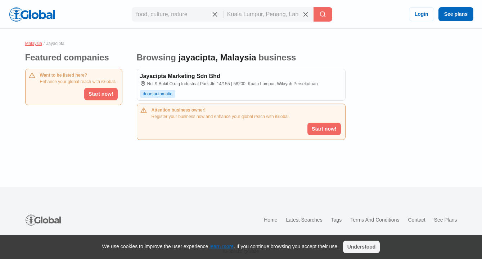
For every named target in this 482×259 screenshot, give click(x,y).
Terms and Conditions (374, 220)
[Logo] (32, 14)
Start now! (101, 94)
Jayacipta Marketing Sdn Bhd (180, 76)
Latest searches (304, 220)
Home (270, 220)
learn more (222, 246)
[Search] (323, 14)
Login (421, 14)
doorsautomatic (157, 93)
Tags (336, 220)
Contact (416, 220)
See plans (456, 14)
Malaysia (33, 43)
